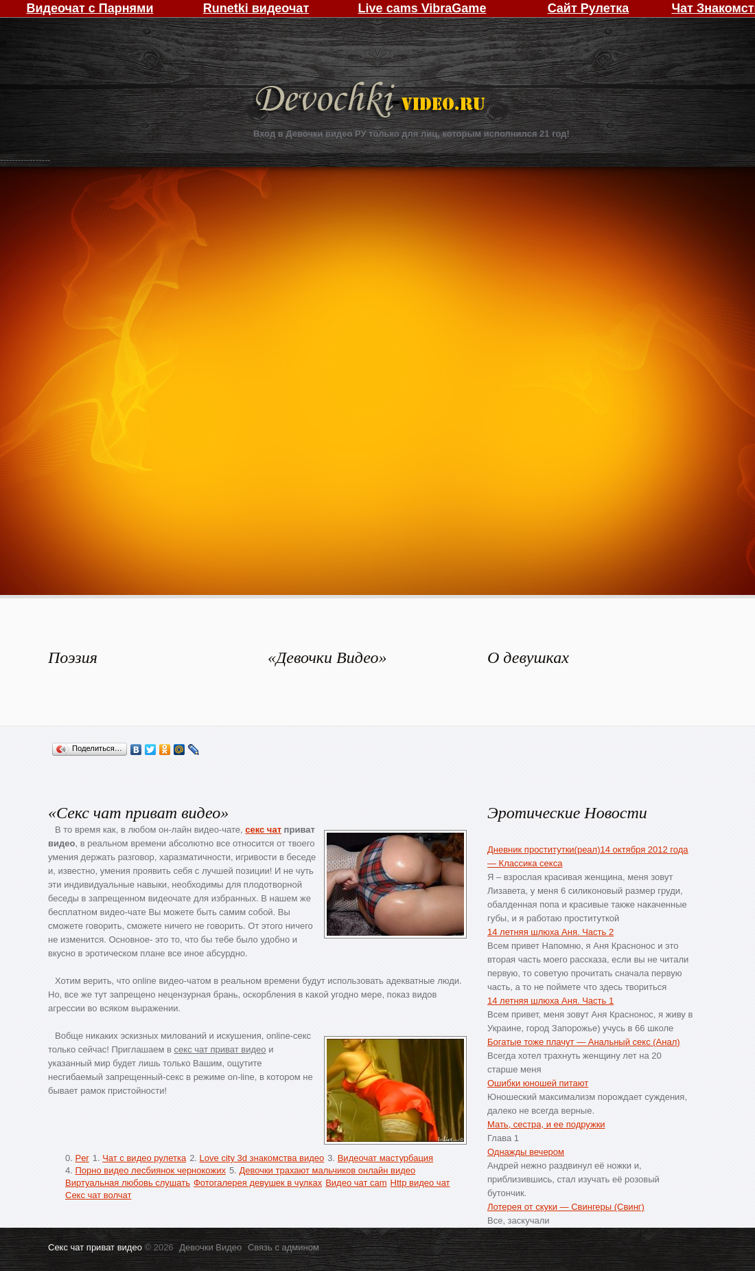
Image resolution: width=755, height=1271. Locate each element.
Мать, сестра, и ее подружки (546, 1124)
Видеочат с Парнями (89, 8)
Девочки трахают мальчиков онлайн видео (327, 1170)
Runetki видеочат (256, 8)
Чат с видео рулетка (144, 1158)
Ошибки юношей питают (537, 1083)
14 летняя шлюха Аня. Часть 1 (550, 1001)
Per (82, 1158)
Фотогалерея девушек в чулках (258, 1183)
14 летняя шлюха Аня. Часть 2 (550, 932)
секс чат (263, 829)
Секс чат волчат (98, 1195)
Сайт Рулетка (588, 8)
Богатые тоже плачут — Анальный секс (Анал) (583, 1042)
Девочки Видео (372, 101)
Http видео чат (420, 1183)
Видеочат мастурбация (385, 1158)
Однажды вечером (525, 1152)
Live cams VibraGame (422, 8)
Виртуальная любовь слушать (127, 1183)
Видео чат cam (355, 1183)
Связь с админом (283, 1247)
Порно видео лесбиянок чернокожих (150, 1170)
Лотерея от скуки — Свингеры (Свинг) (565, 1207)
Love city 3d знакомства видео (262, 1158)
